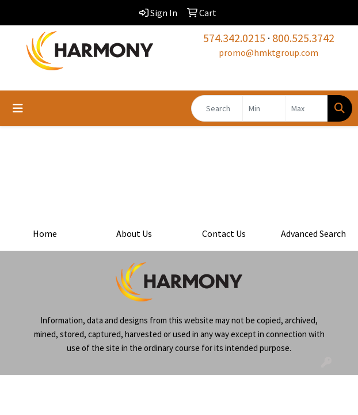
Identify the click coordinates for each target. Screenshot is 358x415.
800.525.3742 (303, 38)
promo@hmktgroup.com (268, 52)
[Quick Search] (217, 108)
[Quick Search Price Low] (263, 108)
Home (45, 233)
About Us (134, 233)
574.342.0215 (234, 38)
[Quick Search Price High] (306, 108)
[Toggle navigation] (18, 108)
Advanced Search (313, 233)
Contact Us (224, 233)
